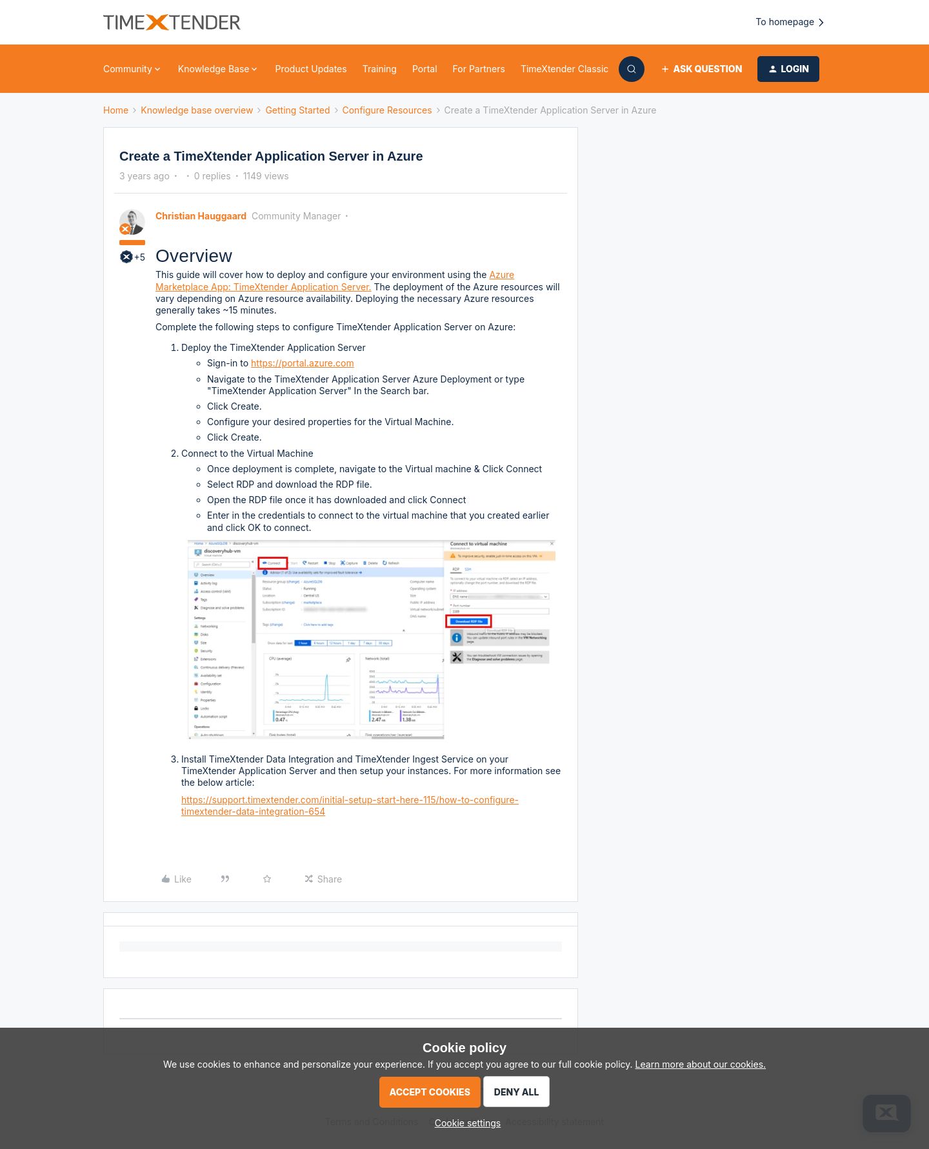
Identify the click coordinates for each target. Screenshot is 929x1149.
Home (115, 110)
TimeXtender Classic (564, 68)
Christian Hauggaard (200, 215)
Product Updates (310, 68)
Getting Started (297, 110)
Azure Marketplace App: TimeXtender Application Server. (334, 280)
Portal (424, 68)
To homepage (790, 22)
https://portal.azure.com (302, 362)
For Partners (479, 68)
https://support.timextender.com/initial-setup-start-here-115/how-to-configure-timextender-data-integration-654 (350, 805)
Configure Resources (387, 110)
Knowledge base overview (197, 110)
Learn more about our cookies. (700, 1064)
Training (380, 68)
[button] (701, 69)
